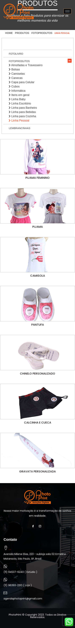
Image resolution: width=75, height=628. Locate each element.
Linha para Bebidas (22, 112)
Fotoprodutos (41, 33)
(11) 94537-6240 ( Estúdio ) (20, 572)
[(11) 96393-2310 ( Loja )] (5, 579)
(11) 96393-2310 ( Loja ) (18, 585)
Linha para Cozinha (22, 116)
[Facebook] (34, 526)
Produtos (22, 33)
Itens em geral (19, 94)
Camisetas (17, 73)
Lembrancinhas (19, 128)
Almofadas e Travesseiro (25, 65)
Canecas (16, 77)
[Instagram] (41, 526)
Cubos (14, 86)
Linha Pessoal (19, 120)
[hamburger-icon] (67, 11)
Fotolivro (16, 53)
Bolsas (14, 69)
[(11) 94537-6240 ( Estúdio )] (5, 566)
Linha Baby (17, 99)
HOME (9, 33)
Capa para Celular (21, 82)
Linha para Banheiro (23, 107)
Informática (17, 90)
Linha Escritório (20, 103)
